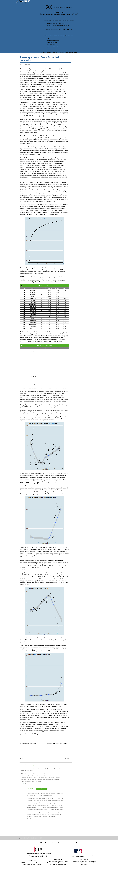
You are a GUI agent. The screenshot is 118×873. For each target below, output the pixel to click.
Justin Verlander (32, 304)
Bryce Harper (33, 384)
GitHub (39, 182)
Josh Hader (32, 300)
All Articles (50, 48)
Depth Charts (51, 44)
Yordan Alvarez (32, 380)
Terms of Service (65, 842)
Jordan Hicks (33, 312)
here (21, 177)
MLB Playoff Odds (52, 42)
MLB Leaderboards (53, 40)
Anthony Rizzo (33, 382)
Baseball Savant (34, 139)
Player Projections (52, 46)
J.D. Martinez (33, 366)
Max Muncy (32, 386)
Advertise (57, 842)
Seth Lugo (33, 296)
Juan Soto (33, 358)
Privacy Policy (74, 842)
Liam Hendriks (33, 292)
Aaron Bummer (32, 310)
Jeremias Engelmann (34, 177)
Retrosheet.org (84, 859)
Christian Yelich (32, 354)
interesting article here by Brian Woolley (36, 69)
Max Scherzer (33, 316)
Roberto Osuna (32, 324)
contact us (69, 29)
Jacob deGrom (33, 298)
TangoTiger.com (58, 859)
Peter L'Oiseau (26, 64)
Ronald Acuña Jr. (32, 378)
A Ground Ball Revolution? (29, 743)
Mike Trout (32, 349)
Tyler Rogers (33, 314)
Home (49, 38)
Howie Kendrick (32, 364)
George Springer (33, 376)
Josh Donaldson (32, 388)
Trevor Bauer (33, 326)
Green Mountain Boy (39, 791)
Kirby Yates (32, 294)
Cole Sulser (32, 328)
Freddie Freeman (33, 368)
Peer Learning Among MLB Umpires (57, 743)
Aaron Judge (33, 370)
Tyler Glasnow (33, 306)
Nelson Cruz (33, 362)
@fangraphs (43, 842)
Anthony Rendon (33, 356)
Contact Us (50, 842)
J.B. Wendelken (32, 308)
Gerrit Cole (32, 290)
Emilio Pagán (33, 302)
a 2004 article (57, 95)
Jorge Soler (32, 372)
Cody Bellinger (33, 351)
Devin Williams (33, 320)
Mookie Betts (33, 360)
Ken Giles (33, 318)
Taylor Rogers (33, 322)
